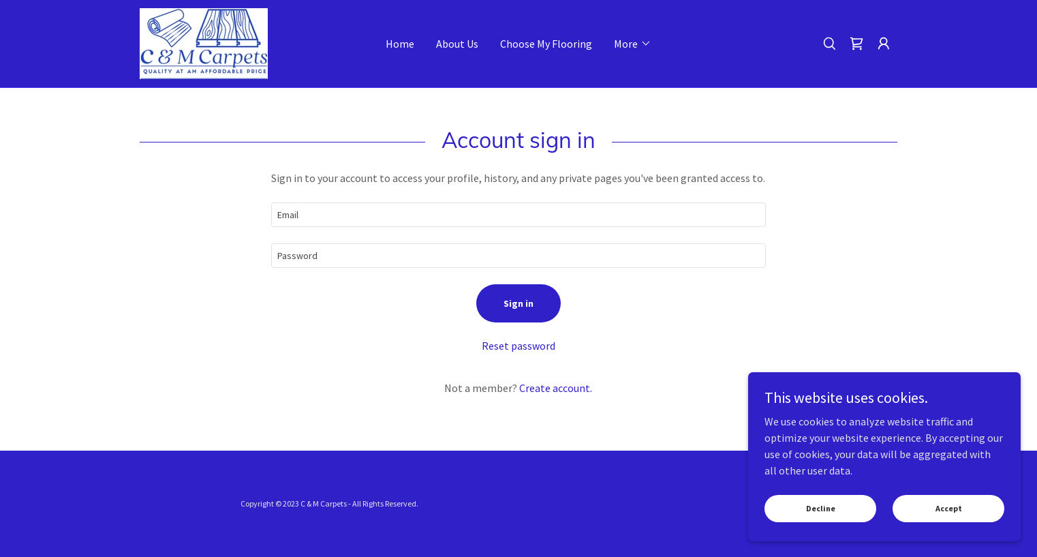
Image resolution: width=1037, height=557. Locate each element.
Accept (948, 508)
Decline (820, 508)
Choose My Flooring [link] (546, 43)
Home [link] (400, 43)
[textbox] (518, 214)
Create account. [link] (555, 388)
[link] (204, 42)
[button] (632, 43)
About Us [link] (457, 43)
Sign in (518, 303)
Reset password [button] (518, 345)
